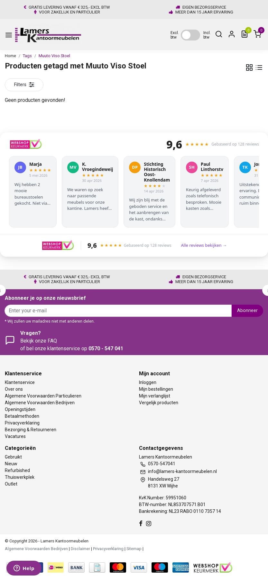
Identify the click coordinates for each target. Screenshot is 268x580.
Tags (27, 55)
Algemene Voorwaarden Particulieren (43, 395)
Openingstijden (20, 409)
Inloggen (147, 382)
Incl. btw (207, 35)
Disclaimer (80, 548)
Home (10, 55)
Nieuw (11, 463)
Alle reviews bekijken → (203, 245)
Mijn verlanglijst (154, 395)
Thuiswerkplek (19, 477)
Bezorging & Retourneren (30, 429)
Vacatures (15, 436)
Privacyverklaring (22, 422)
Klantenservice (20, 382)
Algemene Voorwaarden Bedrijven (40, 402)
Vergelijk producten (158, 402)
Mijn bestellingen (156, 389)
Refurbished (17, 470)
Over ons (14, 389)
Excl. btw (175, 35)
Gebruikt (13, 457)
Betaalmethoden (22, 416)
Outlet (11, 483)
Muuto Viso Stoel (54, 55)
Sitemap (134, 548)
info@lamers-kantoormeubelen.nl (182, 471)
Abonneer (247, 310)
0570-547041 (161, 463)
